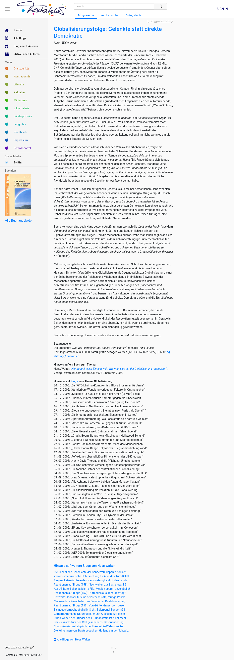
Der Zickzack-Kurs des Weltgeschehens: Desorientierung (89, 622)
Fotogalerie (134, 15)
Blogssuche (86, 15)
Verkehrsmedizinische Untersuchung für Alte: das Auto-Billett (91, 576)
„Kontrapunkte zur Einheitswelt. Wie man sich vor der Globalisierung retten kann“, (119, 368)
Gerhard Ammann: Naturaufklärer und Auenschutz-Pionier (89, 613)
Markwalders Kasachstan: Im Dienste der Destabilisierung (89, 601)
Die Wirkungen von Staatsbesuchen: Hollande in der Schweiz (91, 630)
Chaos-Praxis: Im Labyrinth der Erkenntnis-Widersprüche (88, 626)
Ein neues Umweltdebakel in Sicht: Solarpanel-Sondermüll (89, 609)
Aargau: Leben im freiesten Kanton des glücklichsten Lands (90, 580)
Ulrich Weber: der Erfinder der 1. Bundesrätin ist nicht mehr (90, 618)
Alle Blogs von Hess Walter (72, 639)
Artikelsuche (110, 15)
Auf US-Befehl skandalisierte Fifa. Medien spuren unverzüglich (92, 588)
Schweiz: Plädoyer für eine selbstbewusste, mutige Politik (89, 597)
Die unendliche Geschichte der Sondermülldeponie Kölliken (90, 572)
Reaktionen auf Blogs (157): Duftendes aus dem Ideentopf (90, 592)
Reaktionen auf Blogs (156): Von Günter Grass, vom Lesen (89, 605)
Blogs (74, 381)
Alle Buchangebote (18, 220)
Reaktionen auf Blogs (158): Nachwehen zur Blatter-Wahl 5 (90, 584)
